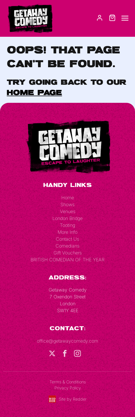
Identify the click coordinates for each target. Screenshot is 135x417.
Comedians (67, 246)
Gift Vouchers (68, 253)
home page (34, 92)
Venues (67, 211)
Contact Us (67, 239)
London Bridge (67, 218)
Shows (67, 204)
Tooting (67, 225)
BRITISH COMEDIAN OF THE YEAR (67, 259)
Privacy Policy (67, 387)
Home (67, 197)
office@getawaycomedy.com (67, 341)
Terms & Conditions (68, 381)
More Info (67, 232)
